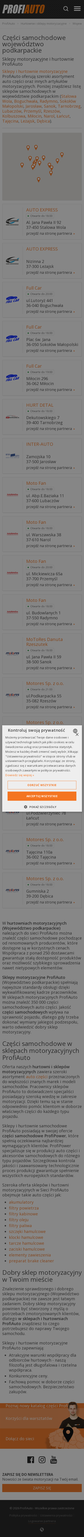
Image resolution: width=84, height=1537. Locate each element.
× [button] (77, 734)
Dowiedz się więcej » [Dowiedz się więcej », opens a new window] (19, 775)
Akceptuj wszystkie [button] (42, 796)
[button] (41, 806)
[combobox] (76, 731)
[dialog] (42, 768)
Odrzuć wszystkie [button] (41, 785)
